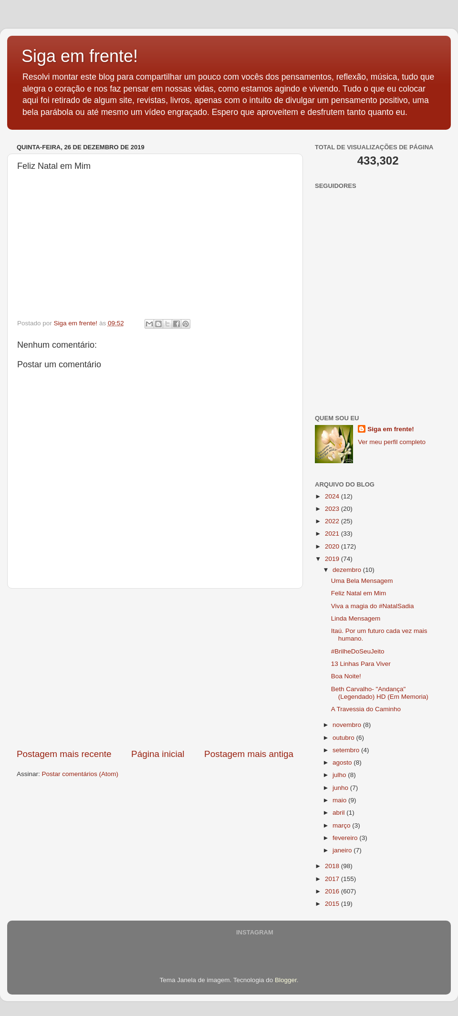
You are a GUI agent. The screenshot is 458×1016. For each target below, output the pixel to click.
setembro (347, 750)
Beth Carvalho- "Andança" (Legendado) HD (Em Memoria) (379, 692)
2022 (333, 521)
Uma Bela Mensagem (362, 580)
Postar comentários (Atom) (80, 774)
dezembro (348, 569)
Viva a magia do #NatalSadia (372, 606)
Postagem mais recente (64, 754)
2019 (333, 558)
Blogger (286, 980)
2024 (333, 496)
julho (340, 774)
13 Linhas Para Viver (361, 663)
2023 (333, 508)
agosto (343, 762)
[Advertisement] (155, 668)
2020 (333, 546)
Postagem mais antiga (248, 754)
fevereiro (346, 837)
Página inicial (157, 754)
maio (340, 800)
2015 (333, 903)
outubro (344, 737)
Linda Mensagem (356, 618)
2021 (333, 533)
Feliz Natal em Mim (358, 593)
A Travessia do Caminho (366, 709)
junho (341, 787)
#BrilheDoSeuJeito (358, 651)
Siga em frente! (79, 56)
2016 (333, 891)
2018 (333, 866)
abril (339, 812)
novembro (348, 724)
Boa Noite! (346, 676)
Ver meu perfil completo (392, 442)
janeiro (343, 850)
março (342, 825)
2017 (333, 878)
